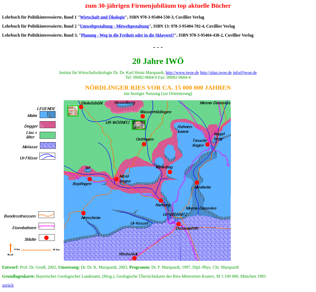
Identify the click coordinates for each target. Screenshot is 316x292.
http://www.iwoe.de (182, 72)
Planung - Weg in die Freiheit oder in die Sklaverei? (127, 35)
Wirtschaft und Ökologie (102, 17)
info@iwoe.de (245, 72)
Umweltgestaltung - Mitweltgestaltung (114, 26)
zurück (8, 285)
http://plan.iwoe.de (216, 72)
